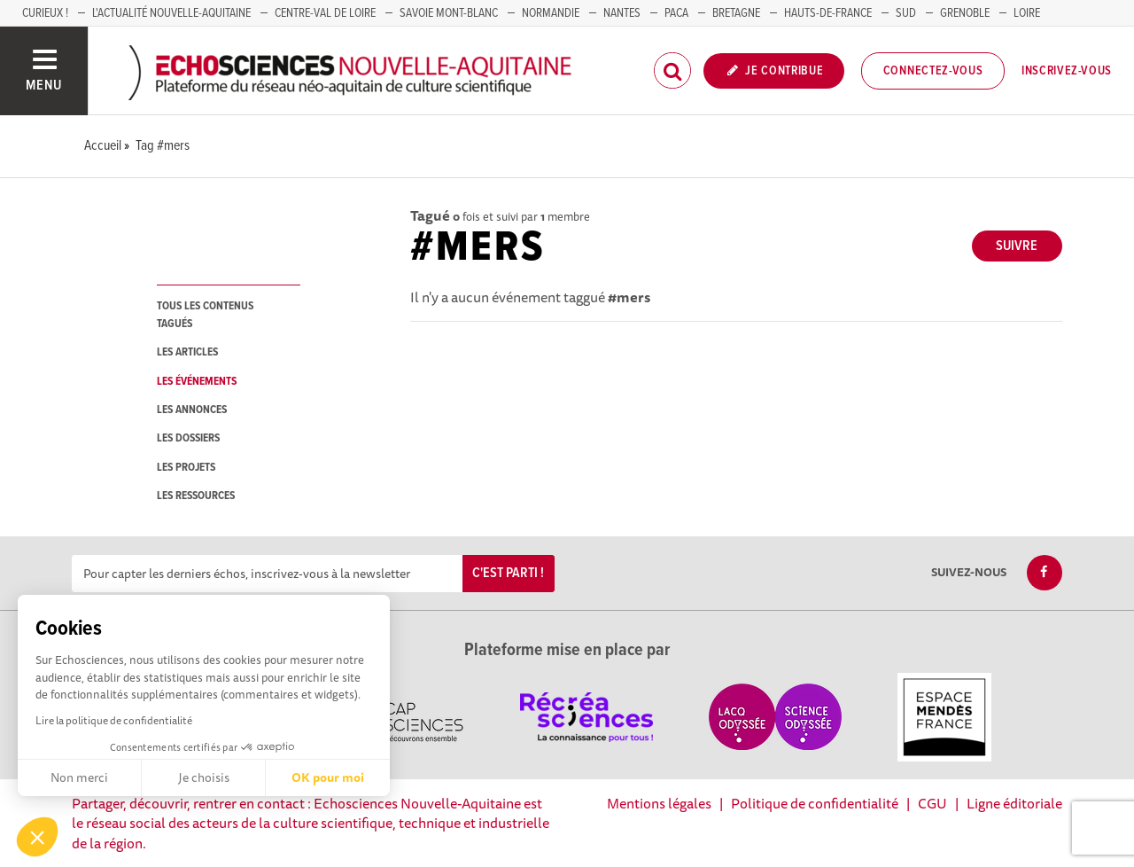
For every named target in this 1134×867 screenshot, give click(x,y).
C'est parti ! (508, 573)
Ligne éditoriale (1014, 803)
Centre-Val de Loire (325, 13)
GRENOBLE (965, 13)
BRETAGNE (736, 13)
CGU (932, 803)
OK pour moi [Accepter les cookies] (327, 777)
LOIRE (1027, 13)
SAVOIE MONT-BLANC (449, 13)
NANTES (622, 13)
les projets (186, 467)
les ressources (196, 496)
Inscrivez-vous (1066, 71)
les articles (187, 352)
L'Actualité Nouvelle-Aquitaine (171, 13)
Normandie (550, 13)
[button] (37, 837)
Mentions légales (659, 803)
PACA (676, 13)
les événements (197, 381)
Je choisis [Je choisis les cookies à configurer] (203, 777)
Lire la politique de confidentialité (113, 720)
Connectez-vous (933, 71)
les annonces (192, 410)
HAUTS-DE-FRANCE (828, 13)
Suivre (1016, 246)
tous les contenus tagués (205, 315)
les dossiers (188, 438)
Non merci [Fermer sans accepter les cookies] (79, 777)
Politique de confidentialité (814, 803)
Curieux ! (45, 13)
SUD (906, 13)
